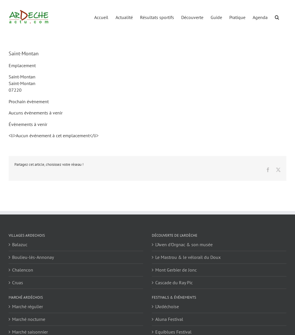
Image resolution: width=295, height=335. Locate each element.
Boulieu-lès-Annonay (33, 257)
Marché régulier (27, 306)
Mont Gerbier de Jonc (176, 270)
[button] (277, 17)
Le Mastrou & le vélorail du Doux (188, 257)
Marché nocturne (28, 319)
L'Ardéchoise (167, 306)
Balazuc (19, 244)
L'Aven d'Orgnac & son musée (184, 244)
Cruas (17, 282)
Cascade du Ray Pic (174, 282)
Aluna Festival (169, 319)
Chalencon (22, 270)
